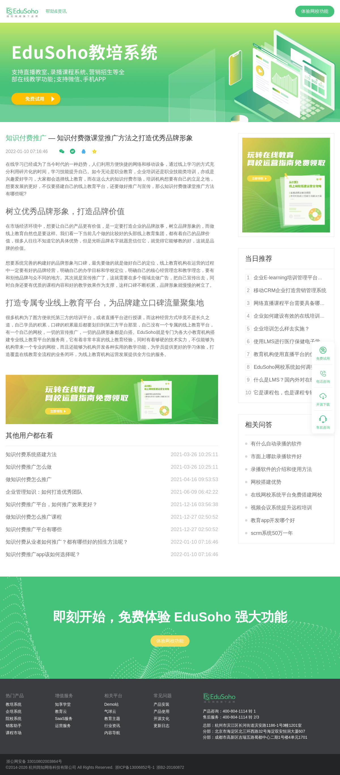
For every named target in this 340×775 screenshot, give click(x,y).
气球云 (110, 711)
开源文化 (161, 718)
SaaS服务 (64, 718)
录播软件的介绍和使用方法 (281, 469)
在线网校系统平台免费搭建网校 (286, 495)
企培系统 (14, 711)
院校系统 (14, 718)
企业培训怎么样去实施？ (282, 329)
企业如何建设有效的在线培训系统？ (294, 316)
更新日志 (161, 725)
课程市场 (14, 732)
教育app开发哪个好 (273, 520)
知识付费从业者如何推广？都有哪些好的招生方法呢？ (67, 542)
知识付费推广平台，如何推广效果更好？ (51, 504)
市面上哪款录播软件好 (276, 456)
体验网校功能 (314, 11)
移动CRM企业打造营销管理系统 (290, 290)
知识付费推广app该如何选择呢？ (43, 554)
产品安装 (161, 704)
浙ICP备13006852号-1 (135, 767)
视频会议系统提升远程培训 (281, 507)
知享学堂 (63, 704)
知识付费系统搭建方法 (31, 454)
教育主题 (112, 718)
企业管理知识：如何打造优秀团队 (44, 492)
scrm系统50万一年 (272, 533)
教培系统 (14, 704)
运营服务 (63, 725)
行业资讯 (112, 725)
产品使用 (161, 711)
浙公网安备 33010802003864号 (34, 761)
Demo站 (111, 704)
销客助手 (14, 725)
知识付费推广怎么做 (29, 467)
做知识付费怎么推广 (29, 479)
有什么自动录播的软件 (276, 444)
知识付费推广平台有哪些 (34, 529)
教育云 (61, 711)
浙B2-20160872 (170, 767)
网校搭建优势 (266, 482)
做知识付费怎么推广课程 (34, 517)
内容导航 (112, 732)
